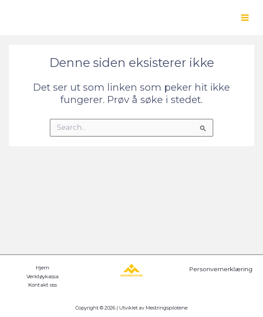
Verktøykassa (42, 276)
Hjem (42, 268)
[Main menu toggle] (245, 17)
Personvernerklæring (220, 269)
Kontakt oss (42, 285)
